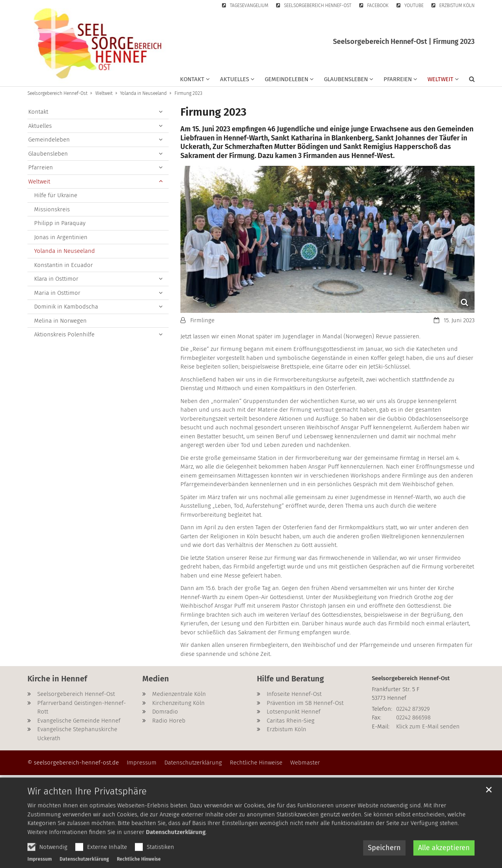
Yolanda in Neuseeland (143, 93)
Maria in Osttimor (57, 292)
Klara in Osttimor (56, 278)
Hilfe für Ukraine (55, 195)
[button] (195, 80)
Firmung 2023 (188, 93)
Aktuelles (40, 125)
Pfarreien (40, 167)
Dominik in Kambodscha (66, 306)
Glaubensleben (48, 153)
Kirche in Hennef (57, 678)
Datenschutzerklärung (176, 849)
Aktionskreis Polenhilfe (64, 334)
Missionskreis (52, 209)
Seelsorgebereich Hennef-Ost (57, 93)
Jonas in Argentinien (60, 237)
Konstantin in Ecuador (63, 265)
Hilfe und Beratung (290, 678)
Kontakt (38, 111)
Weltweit (104, 93)
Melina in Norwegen (60, 320)
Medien (155, 678)
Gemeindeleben (49, 139)
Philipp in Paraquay (59, 223)
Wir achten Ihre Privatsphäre (87, 809)
